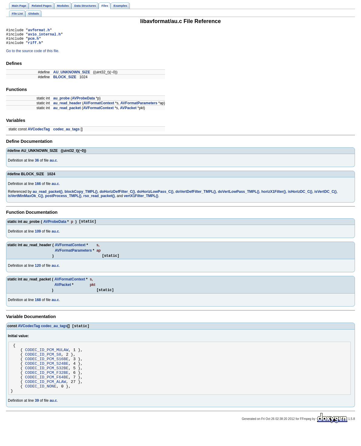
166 (38, 187)
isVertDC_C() (325, 195)
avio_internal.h (44, 36)
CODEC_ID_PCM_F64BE (47, 391)
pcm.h (33, 41)
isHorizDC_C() (300, 195)
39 (37, 417)
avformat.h (39, 30)
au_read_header (67, 107)
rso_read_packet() (99, 199)
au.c (53, 164)
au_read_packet (67, 111)
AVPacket (128, 111)
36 (37, 164)
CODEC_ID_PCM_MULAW (47, 358)
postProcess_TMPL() (63, 199)
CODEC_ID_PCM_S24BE (47, 374)
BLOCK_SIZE (64, 81)
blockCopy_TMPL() (81, 195)
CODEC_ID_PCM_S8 (43, 364)
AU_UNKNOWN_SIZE (71, 76)
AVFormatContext (98, 107)
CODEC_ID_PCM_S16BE (47, 369)
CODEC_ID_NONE (40, 402)
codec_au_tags (66, 133)
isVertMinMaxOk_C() (25, 199)
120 (38, 271)
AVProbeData (83, 102)
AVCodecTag (39, 133)
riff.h (34, 46)
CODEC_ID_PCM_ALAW (45, 396)
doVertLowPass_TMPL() (238, 195)
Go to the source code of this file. (32, 54)
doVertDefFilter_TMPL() (195, 195)
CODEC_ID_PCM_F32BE (47, 385)
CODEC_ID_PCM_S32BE (47, 380)
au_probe (61, 102)
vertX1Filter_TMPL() (141, 199)
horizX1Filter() (273, 195)
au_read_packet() (47, 195)
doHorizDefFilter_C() (117, 195)
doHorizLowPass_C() (155, 195)
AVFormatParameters (138, 107)
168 (38, 306)
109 (38, 236)
